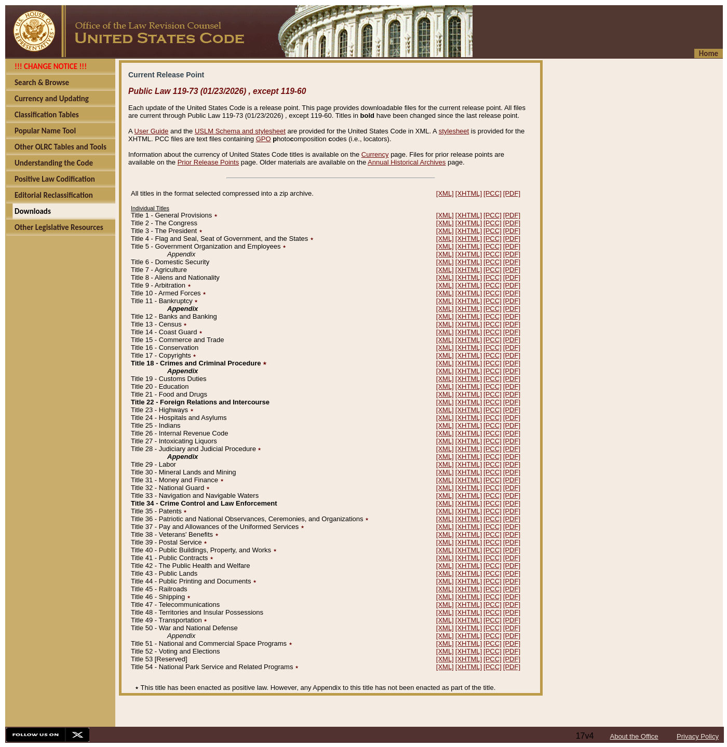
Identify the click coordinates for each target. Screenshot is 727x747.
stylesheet (454, 131)
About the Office (634, 736)
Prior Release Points (208, 162)
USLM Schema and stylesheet (240, 131)
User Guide (151, 131)
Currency (375, 154)
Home (708, 53)
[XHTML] (468, 193)
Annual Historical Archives (407, 162)
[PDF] (511, 193)
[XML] (445, 193)
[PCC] (492, 193)
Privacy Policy (698, 736)
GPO (263, 139)
